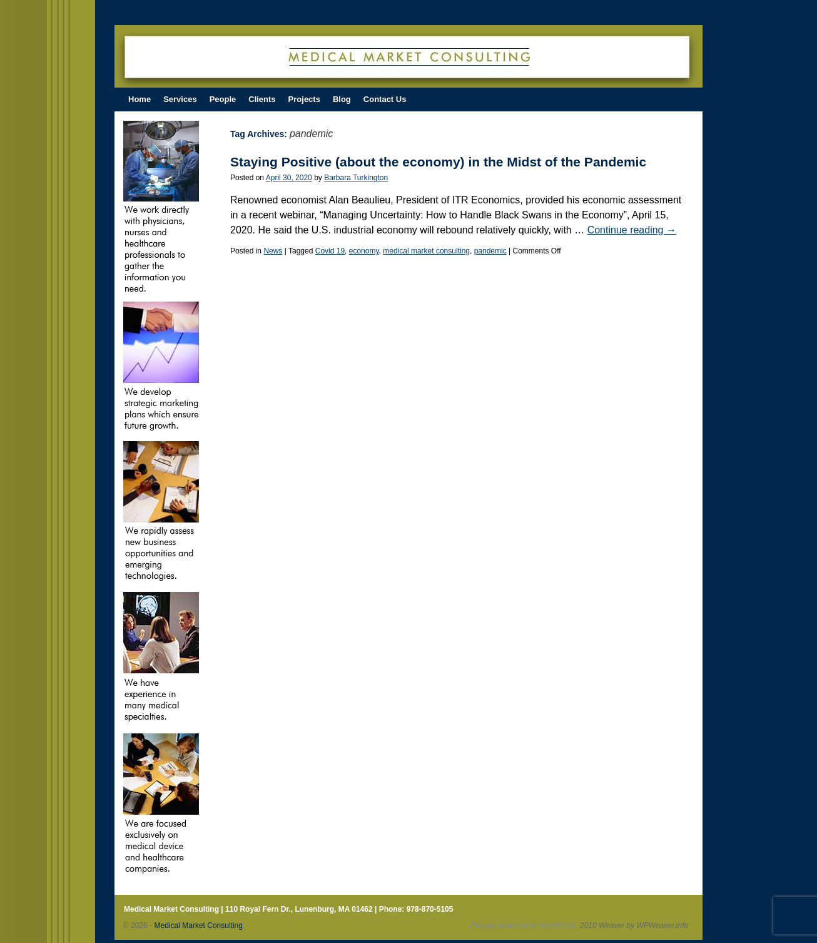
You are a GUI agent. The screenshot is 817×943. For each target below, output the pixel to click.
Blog (342, 99)
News (272, 251)
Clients (261, 99)
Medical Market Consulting (199, 925)
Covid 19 (330, 251)
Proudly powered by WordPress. (524, 925)
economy (364, 251)
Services (180, 99)
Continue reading (631, 230)
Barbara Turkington (356, 177)
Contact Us (385, 99)
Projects (304, 99)
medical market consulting (426, 251)
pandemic (490, 251)
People (223, 99)
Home (139, 99)
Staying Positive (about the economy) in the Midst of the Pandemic (438, 162)
